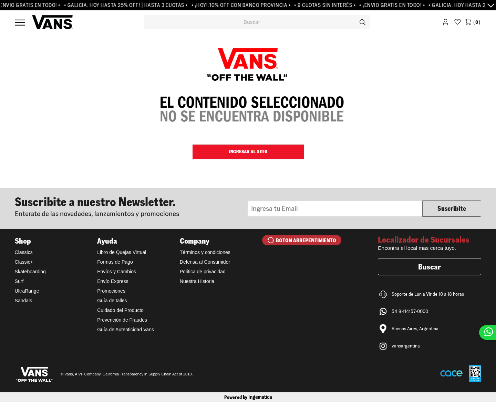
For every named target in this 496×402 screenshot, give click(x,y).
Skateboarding (30, 271)
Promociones (111, 291)
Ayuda (107, 241)
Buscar (429, 267)
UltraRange (27, 291)
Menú (20, 22)
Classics (24, 252)
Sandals (23, 300)
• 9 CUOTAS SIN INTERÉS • (327, 5)
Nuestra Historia (197, 281)
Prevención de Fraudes (122, 320)
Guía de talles (112, 300)
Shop (23, 241)
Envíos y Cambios (116, 271)
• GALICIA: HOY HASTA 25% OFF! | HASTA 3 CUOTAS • (128, 5)
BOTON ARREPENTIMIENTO (306, 240)
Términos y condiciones (205, 252)
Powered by (248, 397)
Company (194, 241)
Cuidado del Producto (120, 310)
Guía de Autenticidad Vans (125, 329)
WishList (457, 23)
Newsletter (131, 206)
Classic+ (24, 262)
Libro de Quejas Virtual (121, 252)
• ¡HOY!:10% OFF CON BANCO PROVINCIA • (243, 5)
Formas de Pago (115, 262)
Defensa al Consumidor (205, 262)
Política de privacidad (203, 271)
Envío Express (112, 281)
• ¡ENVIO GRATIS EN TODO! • (394, 5)
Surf (19, 281)
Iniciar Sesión (445, 23)
